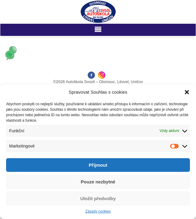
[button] (187, 92)
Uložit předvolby (98, 198)
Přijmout (98, 165)
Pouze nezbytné (98, 181)
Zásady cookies (97, 211)
